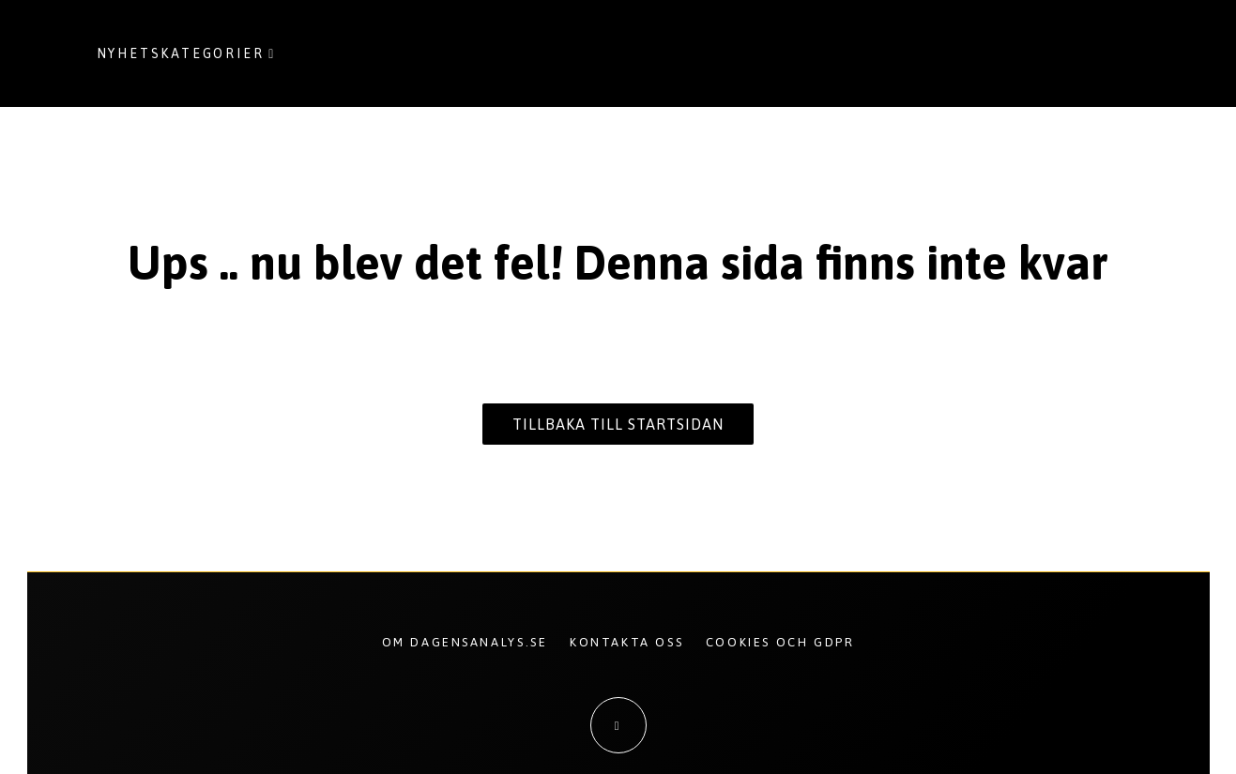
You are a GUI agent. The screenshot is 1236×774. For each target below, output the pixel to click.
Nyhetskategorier (181, 53)
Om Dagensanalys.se (465, 642)
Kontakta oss (626, 642)
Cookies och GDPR (780, 642)
